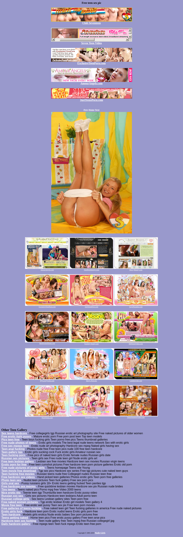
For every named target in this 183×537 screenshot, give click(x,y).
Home (91, 109)
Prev (86, 109)
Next (97, 109)
